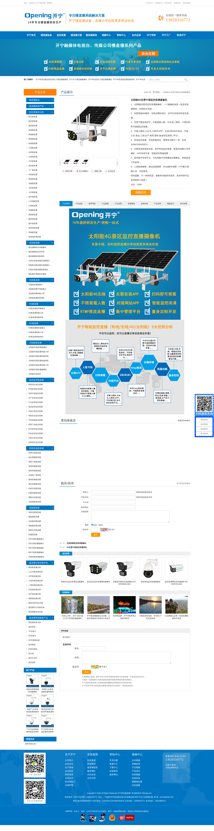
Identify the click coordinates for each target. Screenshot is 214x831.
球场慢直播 (32, 232)
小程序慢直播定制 (35, 581)
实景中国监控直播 (35, 393)
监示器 (31, 653)
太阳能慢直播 (35, 343)
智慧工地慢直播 (34, 462)
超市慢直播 (32, 197)
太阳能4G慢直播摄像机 (37, 347)
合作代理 (91, 778)
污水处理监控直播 (35, 402)
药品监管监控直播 (35, 433)
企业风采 (69, 771)
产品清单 (157, 204)
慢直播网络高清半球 (36, 252)
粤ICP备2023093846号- (82, 801)
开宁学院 (151, 35)
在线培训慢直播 (34, 488)
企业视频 (136, 760)
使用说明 (144, 204)
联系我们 (177, 3)
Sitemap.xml (146, 793)
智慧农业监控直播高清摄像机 (72, 584)
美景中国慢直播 (34, 453)
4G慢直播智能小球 (35, 313)
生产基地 (69, 767)
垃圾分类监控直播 (35, 411)
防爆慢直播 (32, 535)
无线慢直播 (34, 280)
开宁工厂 (166, 35)
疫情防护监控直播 (35, 442)
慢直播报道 (92, 767)
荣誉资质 (69, 774)
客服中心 (114, 764)
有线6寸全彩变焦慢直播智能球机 (47, 691)
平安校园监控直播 (35, 420)
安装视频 (136, 774)
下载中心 (149, 3)
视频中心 (106, 35)
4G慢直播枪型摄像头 (36, 308)
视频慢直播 (137, 781)
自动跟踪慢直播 (34, 521)
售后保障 (183, 204)
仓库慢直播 (32, 188)
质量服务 (131, 204)
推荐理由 (92, 204)
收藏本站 (158, 3)
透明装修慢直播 (34, 480)
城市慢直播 (32, 223)
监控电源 (32, 627)
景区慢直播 (32, 117)
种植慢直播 (32, 134)
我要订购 (98, 171)
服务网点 (114, 774)
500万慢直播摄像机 (36, 548)
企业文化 (69, 764)
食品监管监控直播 (35, 407)
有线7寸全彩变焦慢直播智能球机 (32, 711)
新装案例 (91, 764)
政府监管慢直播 (36, 380)
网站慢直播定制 (34, 567)
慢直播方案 (76, 35)
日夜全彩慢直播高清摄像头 (39, 261)
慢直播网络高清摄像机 (37, 247)
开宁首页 (31, 35)
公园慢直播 (32, 157)
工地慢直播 (32, 148)
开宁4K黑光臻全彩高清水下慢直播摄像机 (52, 79)
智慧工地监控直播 (35, 425)
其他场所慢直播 (34, 237)
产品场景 (79, 204)
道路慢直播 (32, 215)
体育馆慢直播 (33, 228)
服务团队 (91, 771)
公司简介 (69, 760)
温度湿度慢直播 (34, 512)
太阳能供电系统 (34, 374)
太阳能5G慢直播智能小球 (38, 365)
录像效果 (136, 764)
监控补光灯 (32, 658)
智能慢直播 (34, 508)
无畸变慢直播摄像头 (36, 557)
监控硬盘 (32, 645)
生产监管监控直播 (35, 398)
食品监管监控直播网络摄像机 (98, 584)
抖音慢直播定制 (34, 590)
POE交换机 (32, 649)
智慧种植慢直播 (34, 466)
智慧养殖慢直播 (34, 471)
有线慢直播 (34, 243)
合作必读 (136, 35)
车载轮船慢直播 (34, 493)
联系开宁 (181, 35)
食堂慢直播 (32, 126)
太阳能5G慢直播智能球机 (38, 361)
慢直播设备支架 (34, 622)
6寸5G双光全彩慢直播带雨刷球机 (47, 731)
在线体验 (136, 778)
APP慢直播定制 (34, 576)
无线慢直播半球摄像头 (37, 289)
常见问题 (114, 760)
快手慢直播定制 (34, 594)
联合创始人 (70, 781)
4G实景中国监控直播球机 (77, 550)
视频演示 (170, 204)
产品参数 (105, 204)
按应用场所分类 (36, 112)
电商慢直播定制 (34, 598)
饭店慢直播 (32, 121)
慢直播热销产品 (36, 106)
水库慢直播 (32, 152)
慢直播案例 (91, 35)
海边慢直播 (32, 166)
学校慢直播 (32, 174)
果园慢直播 (32, 139)
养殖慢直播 (32, 130)
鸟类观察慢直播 (34, 502)
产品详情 (66, 204)
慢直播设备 (46, 35)
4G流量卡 (32, 636)
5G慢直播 (33, 323)
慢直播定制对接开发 (38, 563)
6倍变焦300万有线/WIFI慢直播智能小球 (47, 711)
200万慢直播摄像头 (36, 539)
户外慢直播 (32, 161)
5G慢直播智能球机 (35, 337)
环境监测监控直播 (35, 389)
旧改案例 (91, 760)
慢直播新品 (34, 100)
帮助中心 (121, 35)
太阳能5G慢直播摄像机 (37, 369)
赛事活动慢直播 (34, 497)
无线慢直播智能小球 (36, 293)
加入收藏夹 (83, 171)
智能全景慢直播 (34, 530)
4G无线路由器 (34, 640)
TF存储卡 (32, 631)
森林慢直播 (32, 219)
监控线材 (32, 662)
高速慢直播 (32, 210)
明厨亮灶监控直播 (35, 384)
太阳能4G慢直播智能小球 (38, 352)
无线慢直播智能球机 (36, 298)
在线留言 (168, 3)
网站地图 (186, 3)
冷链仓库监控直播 (35, 438)
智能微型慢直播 (34, 526)
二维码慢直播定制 (35, 585)
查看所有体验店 (184, 421)
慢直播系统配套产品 (38, 618)
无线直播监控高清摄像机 (76, 545)
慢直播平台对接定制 (36, 607)
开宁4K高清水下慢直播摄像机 (100, 79)
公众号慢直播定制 (35, 572)
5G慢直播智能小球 (35, 332)
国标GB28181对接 (35, 603)
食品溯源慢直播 (34, 457)
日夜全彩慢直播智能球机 (38, 270)
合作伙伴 (69, 778)
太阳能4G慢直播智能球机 (38, 356)
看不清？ (111, 532)
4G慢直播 (33, 304)
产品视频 (136, 767)
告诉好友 (111, 171)
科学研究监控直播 (35, 429)
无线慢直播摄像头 (35, 285)
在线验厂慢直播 (34, 475)
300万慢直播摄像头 (36, 543)
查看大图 (68, 171)
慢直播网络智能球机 (36, 256)
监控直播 (61, 35)
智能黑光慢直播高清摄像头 (39, 265)
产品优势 (118, 204)
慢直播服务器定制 (35, 612)
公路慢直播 (32, 206)
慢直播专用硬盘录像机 (37, 274)
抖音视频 (136, 785)
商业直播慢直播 (34, 484)
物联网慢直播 (33, 517)
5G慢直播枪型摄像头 (36, 328)
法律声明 (69, 785)
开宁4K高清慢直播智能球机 (124, 79)
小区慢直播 (32, 192)
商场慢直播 (32, 179)
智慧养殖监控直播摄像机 (150, 584)
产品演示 (136, 771)
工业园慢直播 (33, 201)
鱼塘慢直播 (32, 143)
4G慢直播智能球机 (35, 317)
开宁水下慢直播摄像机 (78, 79)
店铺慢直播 (32, 183)
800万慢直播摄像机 (36, 552)
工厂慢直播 (32, 170)
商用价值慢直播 (36, 448)
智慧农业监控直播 (35, 416)
